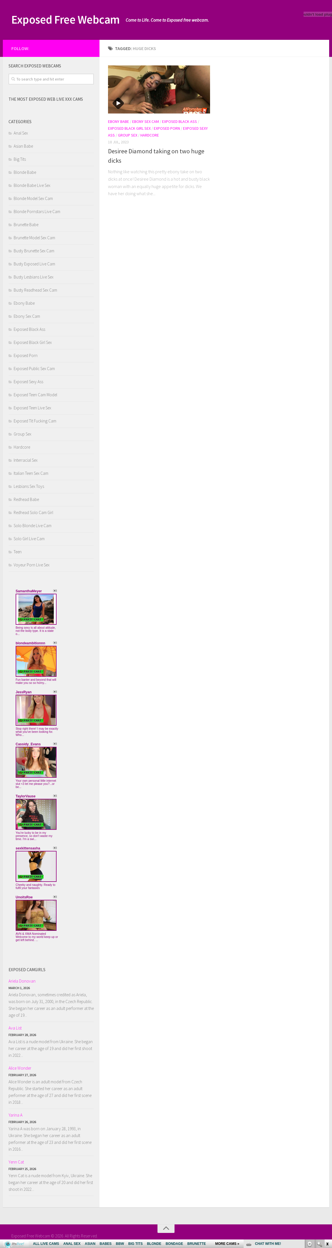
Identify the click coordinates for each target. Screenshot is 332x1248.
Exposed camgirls (27, 969)
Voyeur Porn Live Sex (31, 565)
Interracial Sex (26, 460)
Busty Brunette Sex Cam (34, 250)
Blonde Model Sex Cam (33, 198)
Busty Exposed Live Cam (34, 264)
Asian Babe (23, 146)
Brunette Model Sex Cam (34, 237)
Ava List (15, 1028)
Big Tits (20, 159)
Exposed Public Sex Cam (34, 368)
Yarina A (15, 1115)
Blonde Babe (25, 172)
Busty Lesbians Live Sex (33, 277)
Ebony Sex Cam (145, 121)
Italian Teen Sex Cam (31, 473)
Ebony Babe (118, 121)
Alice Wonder (20, 1068)
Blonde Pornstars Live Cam (37, 211)
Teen (18, 551)
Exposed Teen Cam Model (35, 394)
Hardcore (149, 135)
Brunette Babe (26, 224)
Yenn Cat (16, 1162)
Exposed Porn (167, 128)
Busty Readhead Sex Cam (35, 290)
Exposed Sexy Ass (28, 381)
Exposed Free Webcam (67, 20)
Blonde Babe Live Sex (32, 185)
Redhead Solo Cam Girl (33, 512)
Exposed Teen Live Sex (32, 408)
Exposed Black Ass (179, 121)
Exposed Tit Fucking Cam (35, 421)
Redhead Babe (26, 499)
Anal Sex (21, 133)
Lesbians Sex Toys (29, 486)
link (327, 1159)
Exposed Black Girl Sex (129, 128)
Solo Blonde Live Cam (32, 525)
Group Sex (127, 135)
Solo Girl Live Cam (29, 538)
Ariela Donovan (22, 981)
